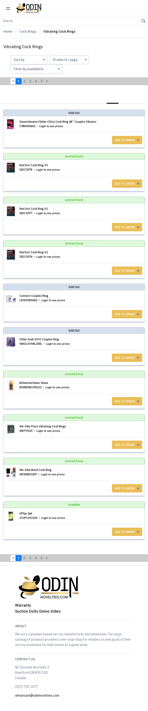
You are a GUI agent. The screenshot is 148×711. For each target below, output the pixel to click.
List (113, 98)
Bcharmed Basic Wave (33, 383)
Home (7, 31)
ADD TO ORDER (127, 140)
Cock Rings (27, 31)
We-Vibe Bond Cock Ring (35, 470)
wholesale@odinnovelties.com (37, 695)
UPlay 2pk (25, 513)
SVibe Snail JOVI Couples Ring (39, 339)
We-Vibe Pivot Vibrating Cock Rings (42, 426)
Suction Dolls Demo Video (38, 611)
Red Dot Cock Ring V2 (33, 208)
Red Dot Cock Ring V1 (33, 252)
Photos (136, 98)
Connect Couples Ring (33, 296)
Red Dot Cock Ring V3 (33, 165)
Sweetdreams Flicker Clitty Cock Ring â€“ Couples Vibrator (57, 121)
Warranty (23, 605)
